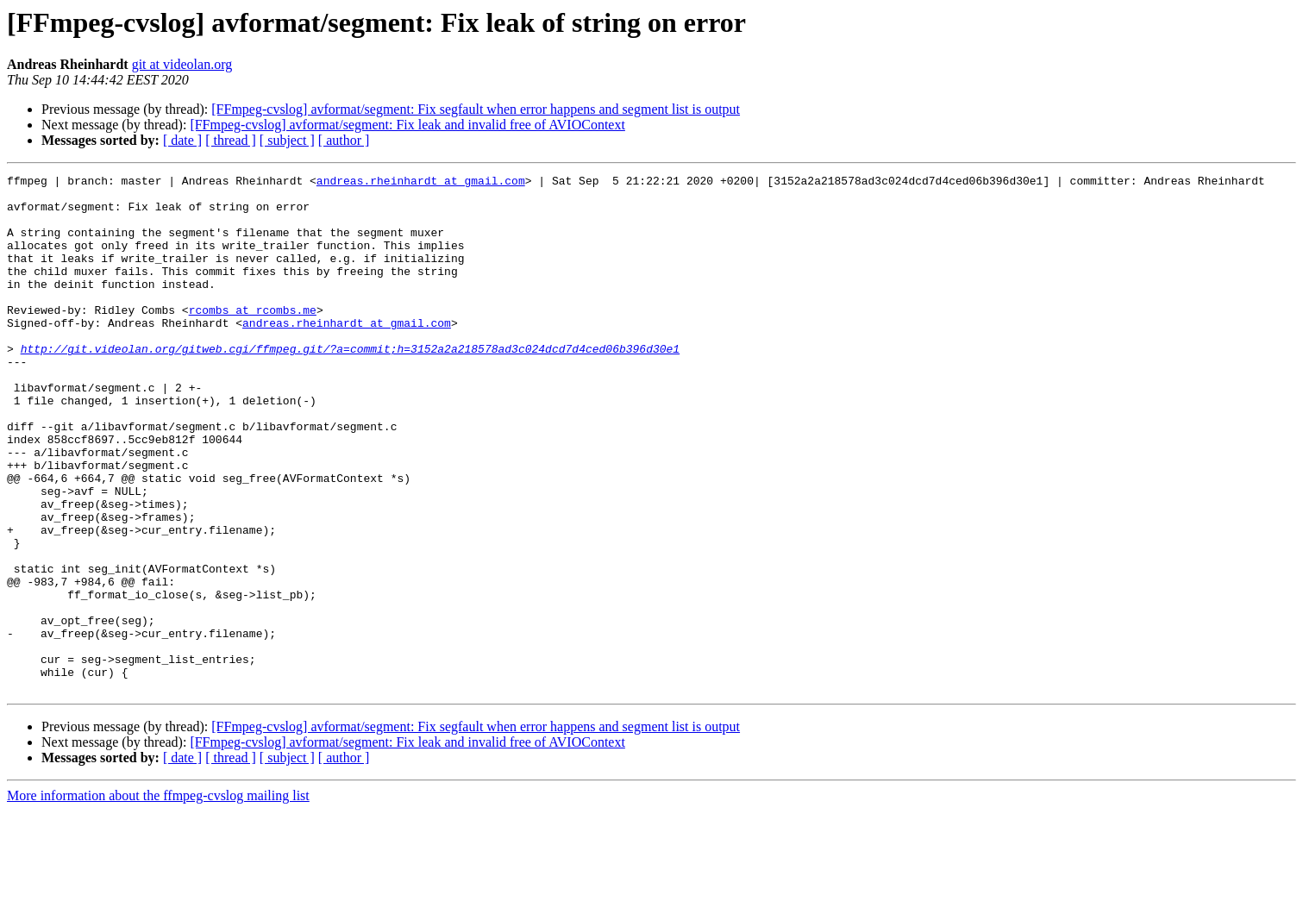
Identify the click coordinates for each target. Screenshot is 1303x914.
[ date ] (182, 140)
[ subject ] (287, 140)
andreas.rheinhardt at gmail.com (420, 183)
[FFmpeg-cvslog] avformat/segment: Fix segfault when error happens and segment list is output (475, 109)
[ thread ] (230, 140)
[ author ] (344, 140)
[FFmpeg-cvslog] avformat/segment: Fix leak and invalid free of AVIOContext (407, 124)
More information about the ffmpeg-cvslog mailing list (158, 899)
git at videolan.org (182, 64)
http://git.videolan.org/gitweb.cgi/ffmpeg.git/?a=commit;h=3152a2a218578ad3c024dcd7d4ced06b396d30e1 (350, 384)
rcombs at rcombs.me (252, 338)
